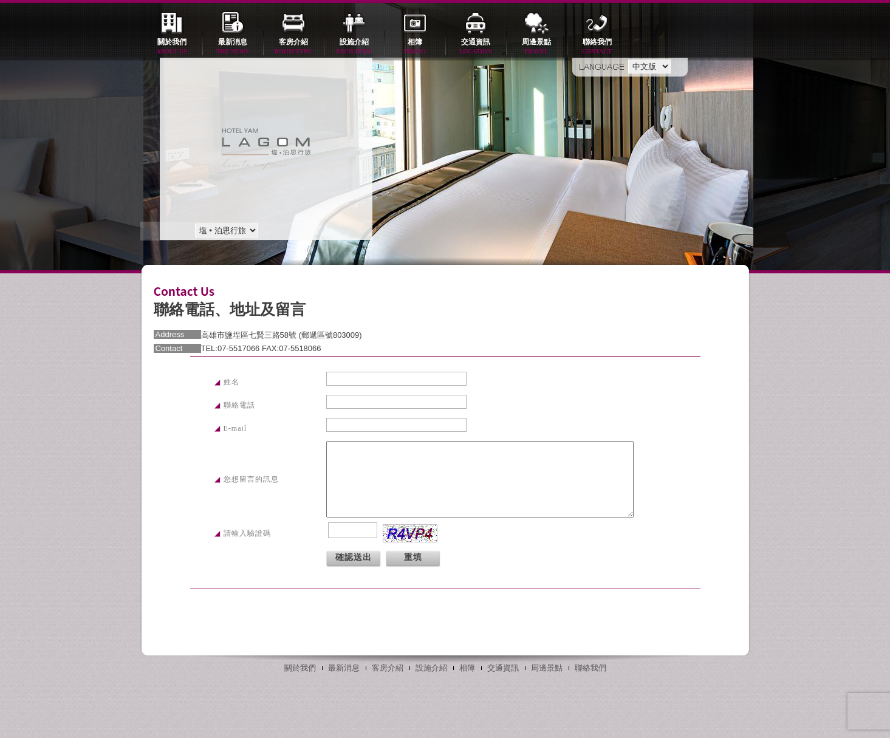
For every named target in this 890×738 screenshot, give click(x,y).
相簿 (415, 47)
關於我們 (172, 47)
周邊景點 (536, 47)
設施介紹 (354, 47)
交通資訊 (475, 47)
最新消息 (232, 47)
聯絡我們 (597, 47)
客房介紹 (293, 47)
